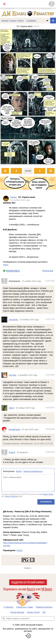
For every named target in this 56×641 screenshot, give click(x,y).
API (44, 612)
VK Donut (46, 589)
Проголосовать (13, 270)
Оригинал (47, 271)
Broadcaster (15, 429)
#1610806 (50, 375)
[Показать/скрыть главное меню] (4, 4)
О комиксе (31, 20)
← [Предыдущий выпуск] (14, 26)
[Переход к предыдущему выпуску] (7, 97)
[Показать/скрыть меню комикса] (47, 20)
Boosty (31, 589)
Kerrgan (12, 375)
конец (13, 20)
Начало (5, 20)
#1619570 (50, 407)
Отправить (46, 502)
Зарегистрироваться (32, 471)
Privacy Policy (48, 494)
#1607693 (50, 281)
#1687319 (50, 452)
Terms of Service (11, 496)
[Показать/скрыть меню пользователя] (52, 4)
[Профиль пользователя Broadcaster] (5, 429)
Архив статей (33, 612)
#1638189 (50, 429)
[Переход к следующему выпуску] (28, 97)
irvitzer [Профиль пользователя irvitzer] (13, 197)
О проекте (8, 607)
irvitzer (19, 550)
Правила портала (44, 607)
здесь (5, 264)
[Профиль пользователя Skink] (5, 408)
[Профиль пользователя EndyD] (5, 452)
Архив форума (17, 612)
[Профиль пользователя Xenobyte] (5, 319)
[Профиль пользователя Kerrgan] (5, 375)
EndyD (12, 452)
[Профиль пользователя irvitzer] (6, 198)
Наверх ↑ (28, 568)
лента (21, 20)
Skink (11, 408)
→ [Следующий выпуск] (42, 26)
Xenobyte (13, 319)
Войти (19, 471)
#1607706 (50, 319)
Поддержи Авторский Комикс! (28, 582)
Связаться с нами (24, 607)
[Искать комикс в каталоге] (4, 618)
